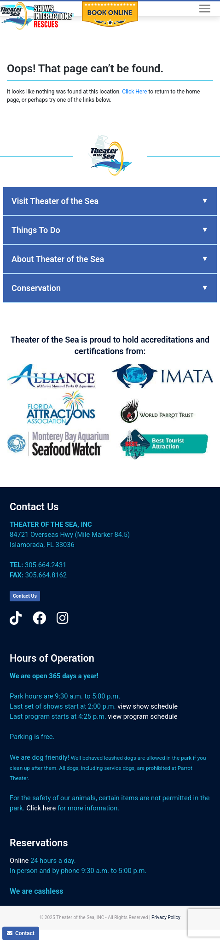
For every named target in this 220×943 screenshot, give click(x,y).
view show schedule (147, 706)
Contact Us (34, 506)
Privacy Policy (165, 917)
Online (19, 860)
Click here (41, 808)
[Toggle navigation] (204, 8)
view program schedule (143, 716)
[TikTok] (16, 618)
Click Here (134, 91)
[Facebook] (39, 618)
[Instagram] (63, 618)
